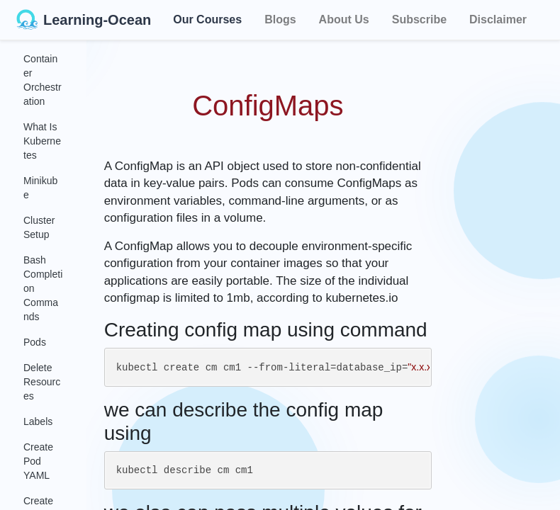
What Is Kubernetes (42, 141)
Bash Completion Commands (42, 288)
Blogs (280, 19)
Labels (37, 421)
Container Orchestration (42, 80)
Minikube (40, 187)
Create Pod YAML (38, 461)
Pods (34, 342)
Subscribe (419, 19)
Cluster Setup (39, 227)
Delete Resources (41, 382)
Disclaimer (498, 19)
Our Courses (207, 17)
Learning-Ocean (83, 19)
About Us (344, 19)
